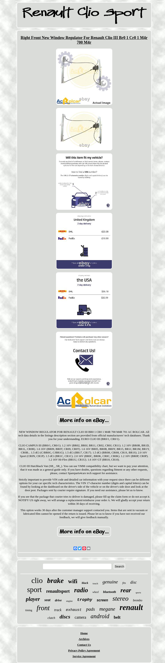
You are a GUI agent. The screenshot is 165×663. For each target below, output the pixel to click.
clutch (51, 618)
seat (47, 600)
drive (58, 600)
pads (90, 609)
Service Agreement (83, 656)
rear (125, 590)
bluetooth (109, 592)
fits (124, 583)
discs (65, 617)
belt (117, 617)
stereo (120, 598)
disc (133, 582)
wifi (72, 581)
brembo (137, 600)
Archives (84, 639)
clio (37, 580)
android (100, 616)
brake (55, 581)
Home (84, 633)
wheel (96, 592)
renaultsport (58, 591)
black (85, 583)
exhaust (74, 610)
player (33, 599)
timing (28, 610)
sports (138, 592)
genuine (110, 582)
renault (131, 607)
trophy (84, 599)
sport (34, 590)
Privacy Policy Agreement (84, 650)
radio (81, 590)
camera (80, 617)
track (57, 610)
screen (102, 600)
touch (95, 583)
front (43, 608)
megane (107, 609)
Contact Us (84, 644)
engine (69, 601)
